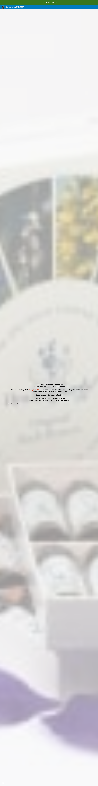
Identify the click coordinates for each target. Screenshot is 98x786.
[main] (49, 397)
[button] (49, 783)
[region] (49, 2)
